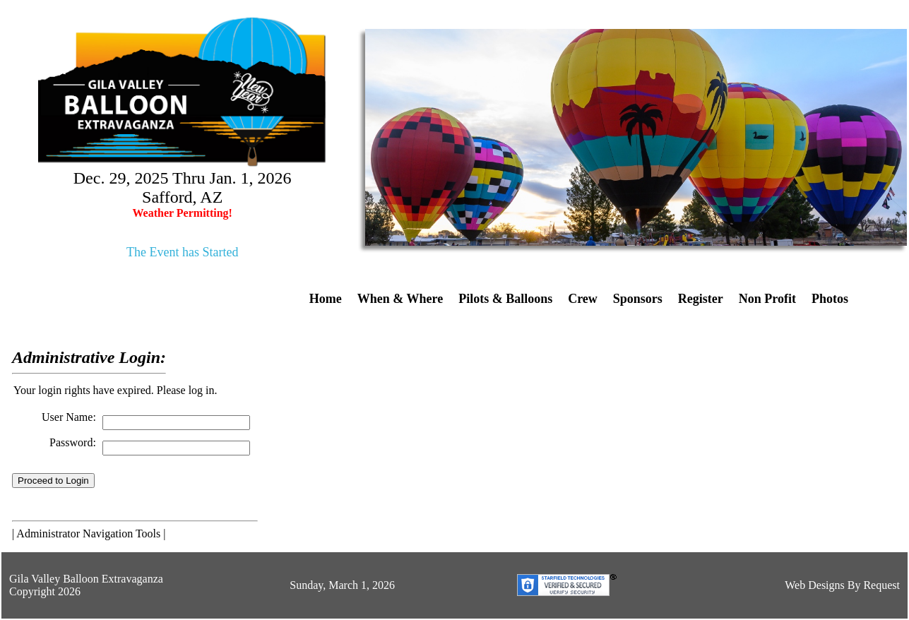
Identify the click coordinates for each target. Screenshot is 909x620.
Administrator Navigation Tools (88, 533)
